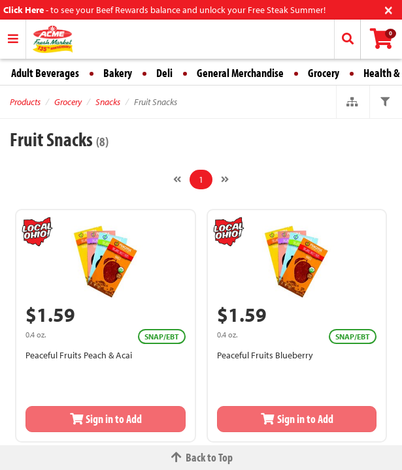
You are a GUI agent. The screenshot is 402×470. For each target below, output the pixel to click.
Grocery (323, 72)
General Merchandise (240, 72)
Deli (164, 72)
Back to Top (201, 457)
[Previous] (177, 179)
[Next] (225, 179)
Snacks (107, 102)
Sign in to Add (105, 418)
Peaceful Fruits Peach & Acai (78, 355)
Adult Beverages (45, 72)
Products (25, 102)
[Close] (388, 9)
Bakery (117, 72)
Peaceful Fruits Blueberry (265, 355)
